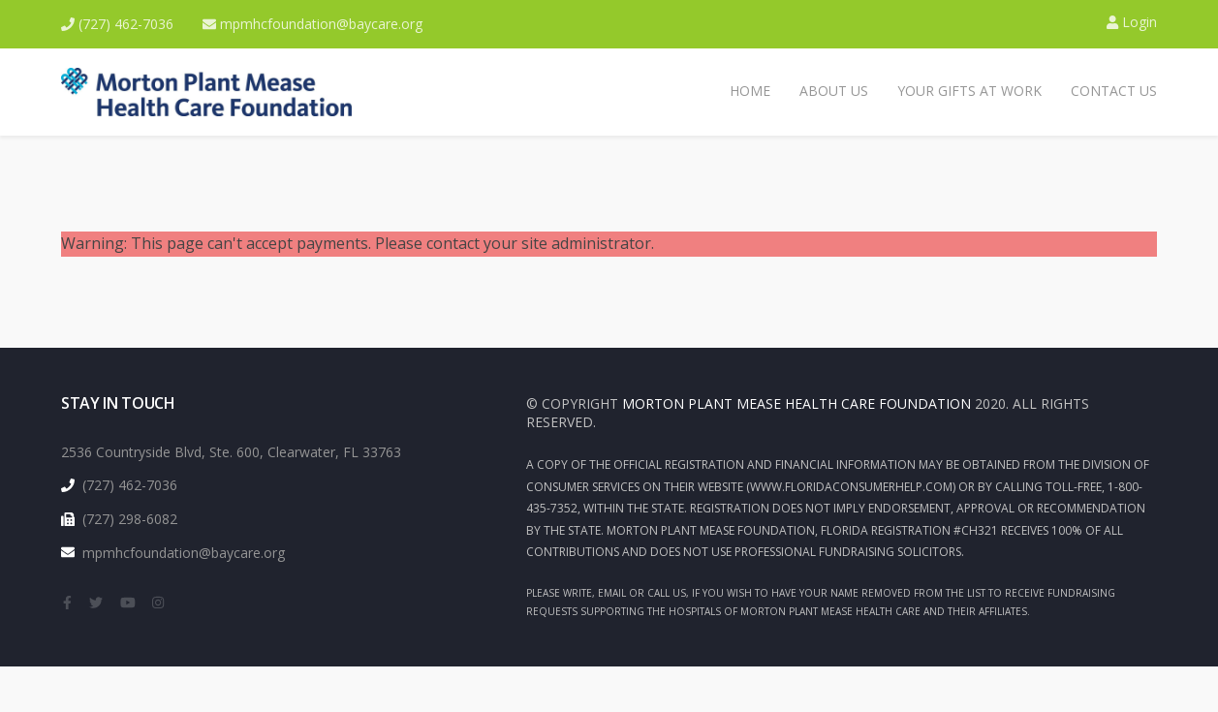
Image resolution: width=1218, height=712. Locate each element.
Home (750, 90)
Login (1132, 22)
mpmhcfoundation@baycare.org (312, 24)
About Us (833, 90)
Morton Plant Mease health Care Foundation (796, 403)
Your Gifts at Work (969, 90)
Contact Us (1114, 90)
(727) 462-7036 (117, 24)
